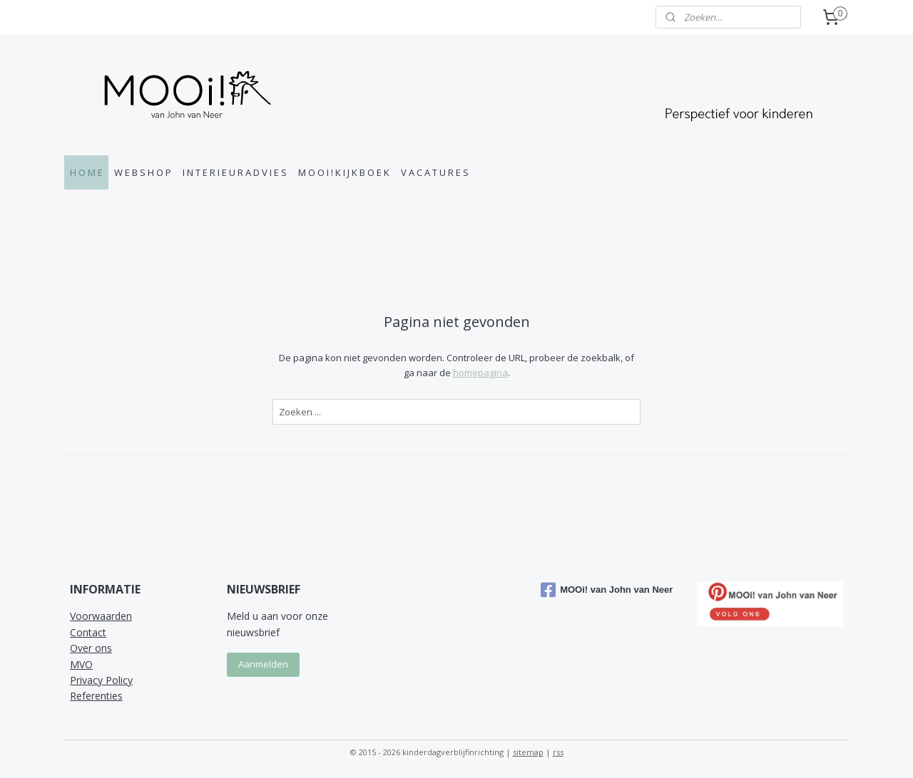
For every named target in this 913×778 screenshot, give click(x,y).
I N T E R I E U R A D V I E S (235, 172)
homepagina (479, 372)
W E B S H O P (142, 172)
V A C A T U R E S (435, 172)
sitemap (528, 752)
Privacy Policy (101, 680)
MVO (81, 664)
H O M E (86, 172)
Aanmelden (263, 664)
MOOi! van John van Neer (607, 589)
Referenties (96, 695)
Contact (88, 632)
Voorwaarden (101, 616)
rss (558, 752)
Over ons (91, 648)
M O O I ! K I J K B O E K (343, 172)
